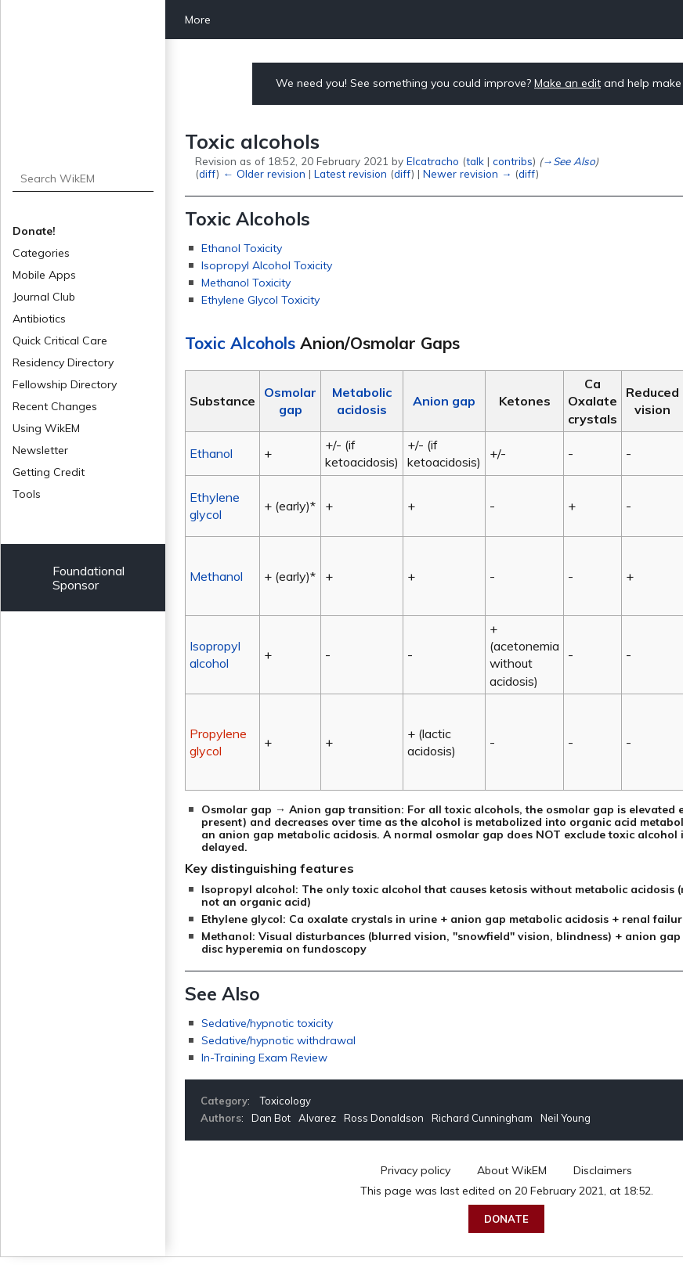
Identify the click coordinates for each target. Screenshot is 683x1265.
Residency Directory (63, 362)
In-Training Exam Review (264, 1058)
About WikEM (512, 1170)
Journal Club (44, 297)
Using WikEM (46, 428)
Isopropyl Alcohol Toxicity (266, 265)
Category (224, 1100)
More (198, 20)
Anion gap (444, 401)
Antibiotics (39, 319)
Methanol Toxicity (246, 283)
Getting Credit (49, 472)
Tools (27, 494)
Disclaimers (602, 1170)
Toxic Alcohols (240, 343)
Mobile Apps (44, 275)
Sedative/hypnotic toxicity (267, 1023)
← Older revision (263, 173)
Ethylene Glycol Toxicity (260, 300)
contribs (513, 161)
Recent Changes (55, 406)
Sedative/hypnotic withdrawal (278, 1040)
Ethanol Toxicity (241, 248)
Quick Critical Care (60, 340)
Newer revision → (467, 173)
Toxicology (285, 1100)
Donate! (34, 231)
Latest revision (350, 173)
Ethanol (211, 453)
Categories (41, 253)
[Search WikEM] (83, 178)
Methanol (216, 576)
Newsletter (40, 450)
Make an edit (567, 83)
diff (207, 173)
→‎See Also (568, 161)
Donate (506, 1219)
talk (475, 161)
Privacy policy (415, 1170)
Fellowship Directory (65, 384)
